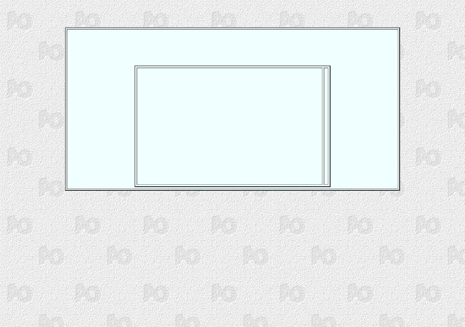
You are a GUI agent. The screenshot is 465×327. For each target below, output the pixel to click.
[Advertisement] (232, 44)
